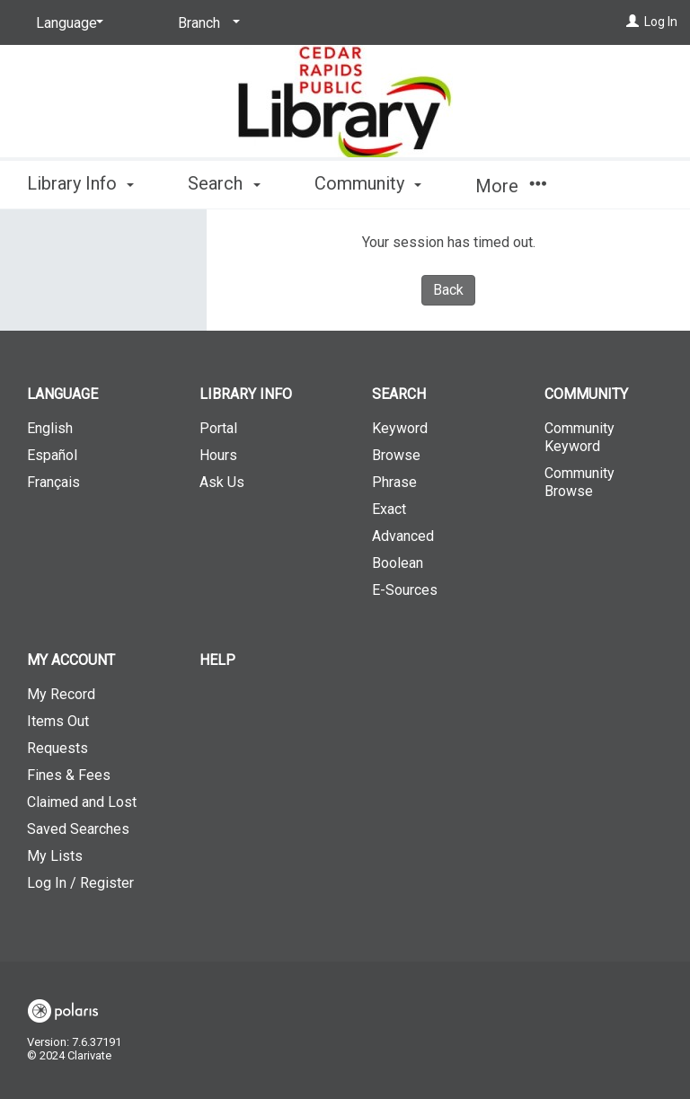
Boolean (397, 563)
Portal (218, 428)
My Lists (55, 855)
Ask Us (221, 482)
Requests (57, 748)
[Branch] (206, 23)
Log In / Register (80, 882)
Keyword (400, 428)
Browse (396, 455)
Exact (389, 509)
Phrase (394, 482)
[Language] (66, 23)
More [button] (510, 186)
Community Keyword (579, 437)
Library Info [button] (80, 183)
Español (52, 455)
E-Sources (405, 589)
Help (217, 660)
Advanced (403, 536)
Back (448, 289)
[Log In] (632, 21)
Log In (660, 21)
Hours (218, 455)
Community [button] (367, 183)
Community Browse (579, 482)
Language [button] (62, 394)
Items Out (58, 721)
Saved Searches (78, 829)
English (50, 428)
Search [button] (224, 183)
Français (53, 482)
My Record (61, 694)
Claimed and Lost (82, 802)
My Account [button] (71, 660)
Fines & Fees (69, 775)
